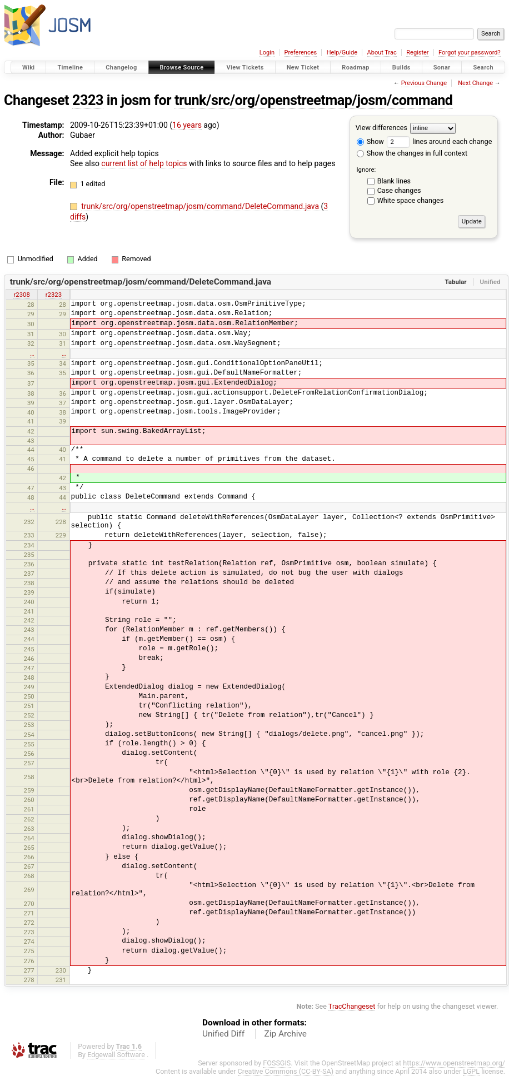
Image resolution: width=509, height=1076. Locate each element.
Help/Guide (342, 52)
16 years (187, 125)
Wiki (28, 67)
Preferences (300, 52)
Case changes (399, 190)
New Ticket (303, 67)
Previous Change (424, 83)
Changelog (121, 67)
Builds (401, 67)
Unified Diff (223, 1034)
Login (267, 52)
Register (417, 52)
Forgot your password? (469, 52)
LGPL (471, 1071)
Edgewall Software (116, 1054)
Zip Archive (286, 1034)
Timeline (70, 67)
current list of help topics (144, 163)
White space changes (410, 200)
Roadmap (356, 67)
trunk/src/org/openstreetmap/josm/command (313, 100)
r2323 (54, 294)
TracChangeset (352, 1006)
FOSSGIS (277, 1063)
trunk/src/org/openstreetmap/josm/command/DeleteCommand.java (201, 206)
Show (370, 141)
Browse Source (182, 67)
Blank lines (394, 181)
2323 (87, 100)
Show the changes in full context (412, 153)
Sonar (442, 67)
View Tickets (244, 67)
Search (483, 67)
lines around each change (439, 141)
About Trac (382, 52)
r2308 (21, 294)
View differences (381, 127)
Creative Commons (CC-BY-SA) (286, 1071)
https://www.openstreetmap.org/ (454, 1063)
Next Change (475, 83)
